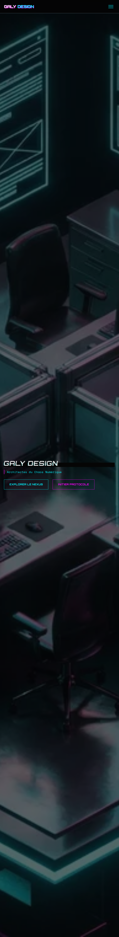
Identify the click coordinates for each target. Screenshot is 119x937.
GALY (19, 6)
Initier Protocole (73, 484)
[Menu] (111, 6)
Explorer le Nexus (26, 484)
